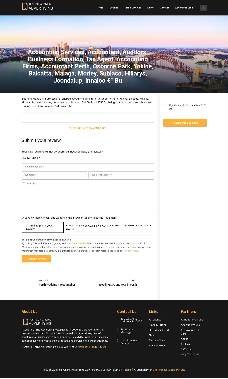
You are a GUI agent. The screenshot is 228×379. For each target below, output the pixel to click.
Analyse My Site (190, 326)
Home (100, 7)
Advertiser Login (184, 7)
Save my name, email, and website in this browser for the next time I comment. (70, 217)
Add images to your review (39, 227)
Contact (164, 7)
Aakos (184, 340)
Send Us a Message (127, 332)
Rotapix (127, 371)
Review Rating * (31, 157)
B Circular (187, 350)
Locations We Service (129, 342)
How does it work (159, 331)
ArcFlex (185, 345)
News (150, 7)
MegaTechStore (190, 355)
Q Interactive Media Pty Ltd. (91, 348)
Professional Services (87, 43)
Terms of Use (79, 244)
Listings (113, 7)
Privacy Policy (131, 251)
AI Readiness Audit (192, 320)
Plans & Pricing (133, 7)
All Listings (155, 320)
